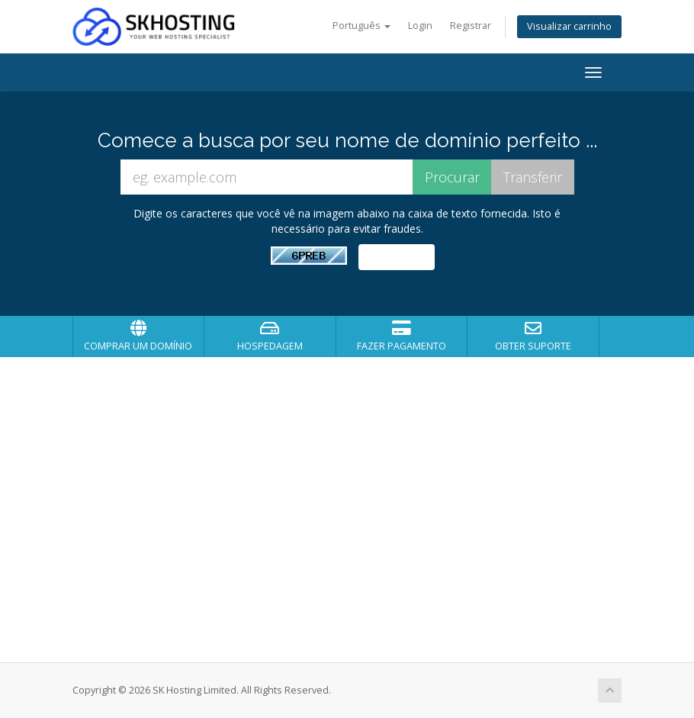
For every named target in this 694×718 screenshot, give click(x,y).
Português (361, 25)
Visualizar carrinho (569, 26)
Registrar (470, 25)
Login (420, 25)
